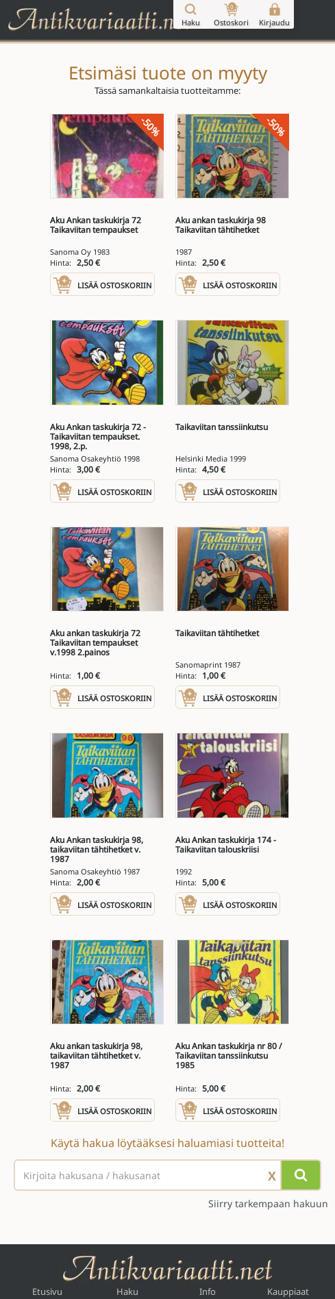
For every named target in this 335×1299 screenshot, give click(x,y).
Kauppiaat (288, 1291)
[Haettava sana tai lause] (167, 1175)
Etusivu (47, 1291)
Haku (127, 1291)
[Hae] (300, 1175)
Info (207, 1291)
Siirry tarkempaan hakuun (268, 1204)
